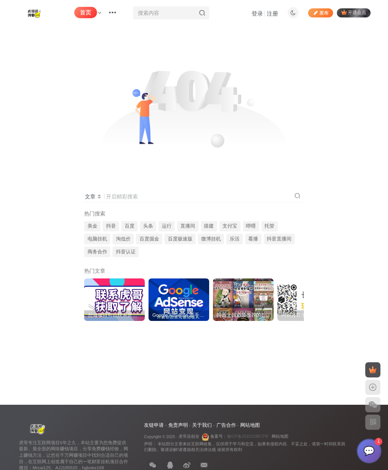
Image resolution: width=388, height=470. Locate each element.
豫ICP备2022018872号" (248, 436)
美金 (92, 226)
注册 (272, 13)
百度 (130, 226)
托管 (269, 226)
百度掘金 (149, 239)
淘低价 (123, 239)
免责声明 (178, 425)
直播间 (187, 226)
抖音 (111, 226)
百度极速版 (180, 239)
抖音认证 (126, 252)
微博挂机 (211, 239)
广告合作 (226, 425)
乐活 (234, 239)
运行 (167, 226)
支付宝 (229, 226)
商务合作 (97, 252)
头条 (148, 226)
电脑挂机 (97, 239)
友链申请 (154, 425)
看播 (253, 239)
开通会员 (353, 12)
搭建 (209, 226)
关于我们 (202, 425)
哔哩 (251, 226)
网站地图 (250, 425)
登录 (257, 13)
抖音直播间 (279, 239)
